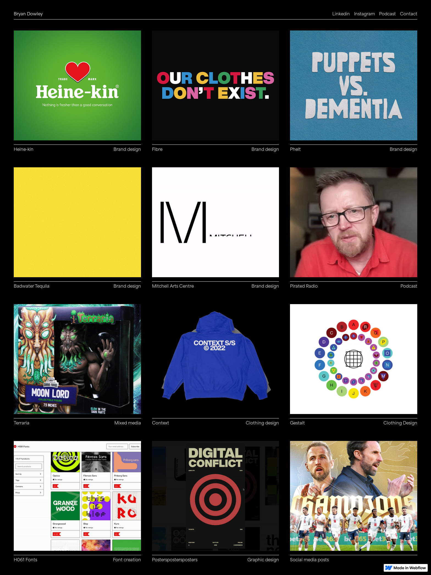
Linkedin (341, 13)
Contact (408, 13)
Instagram (364, 13)
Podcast (387, 13)
